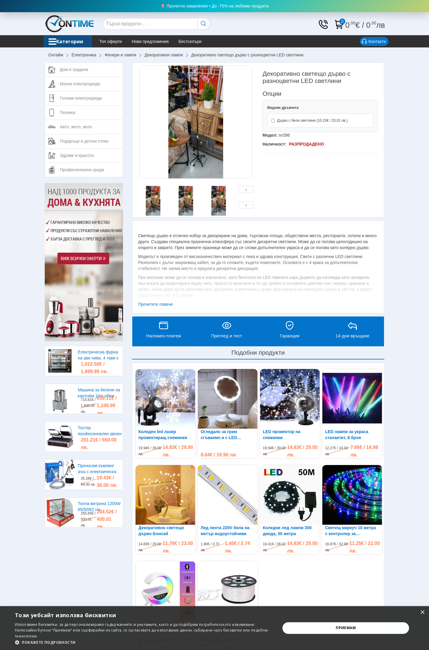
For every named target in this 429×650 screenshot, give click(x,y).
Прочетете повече (155, 304)
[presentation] (246, 189)
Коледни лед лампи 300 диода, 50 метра (287, 530)
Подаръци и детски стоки (84, 141)
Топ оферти (118, 41)
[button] (144, 642)
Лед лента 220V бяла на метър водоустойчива (224, 530)
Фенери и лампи (120, 55)
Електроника (84, 55)
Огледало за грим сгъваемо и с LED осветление (218, 435)
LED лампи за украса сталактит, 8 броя (346, 434)
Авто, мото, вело (76, 126)
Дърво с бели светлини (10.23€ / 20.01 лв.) (309, 120)
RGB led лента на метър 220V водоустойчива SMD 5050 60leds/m (227, 573)
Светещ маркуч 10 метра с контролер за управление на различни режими (350, 477)
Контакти (374, 41)
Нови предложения (158, 41)
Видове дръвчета (283, 108)
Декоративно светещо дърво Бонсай (161, 530)
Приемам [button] (346, 627)
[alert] (214, 628)
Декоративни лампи (163, 55)
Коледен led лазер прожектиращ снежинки (163, 434)
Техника (67, 112)
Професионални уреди (82, 169)
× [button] (422, 612)
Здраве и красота (77, 155)
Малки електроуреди (80, 83)
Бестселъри (197, 41)
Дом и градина (74, 69)
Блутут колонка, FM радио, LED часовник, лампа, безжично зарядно (165, 573)
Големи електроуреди (81, 98)
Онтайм (55, 55)
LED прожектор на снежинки (281, 434)
